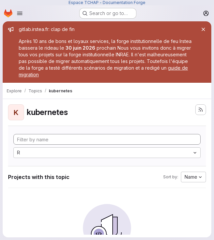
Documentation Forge (124, 2)
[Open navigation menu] (19, 13)
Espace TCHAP (84, 2)
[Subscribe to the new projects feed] (200, 109)
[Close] (203, 29)
